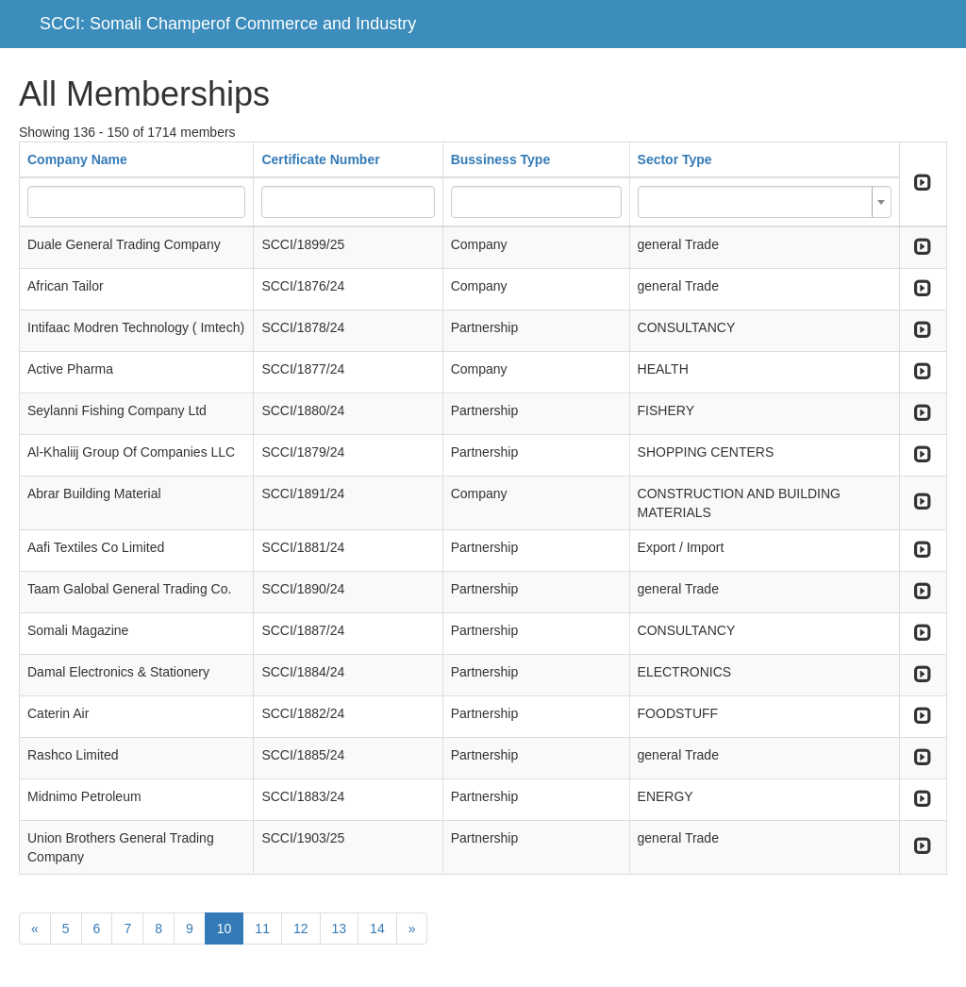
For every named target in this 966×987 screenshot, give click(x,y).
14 (377, 928)
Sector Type (675, 159)
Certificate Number (320, 159)
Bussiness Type (501, 159)
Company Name (77, 159)
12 (300, 928)
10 (224, 928)
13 (339, 928)
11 (262, 928)
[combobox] (764, 202)
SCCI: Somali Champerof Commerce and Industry (228, 23)
